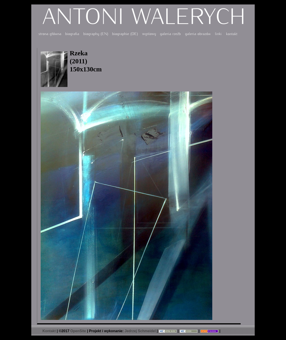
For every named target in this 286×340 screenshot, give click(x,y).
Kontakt (49, 331)
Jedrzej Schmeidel (140, 331)
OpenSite (78, 331)
